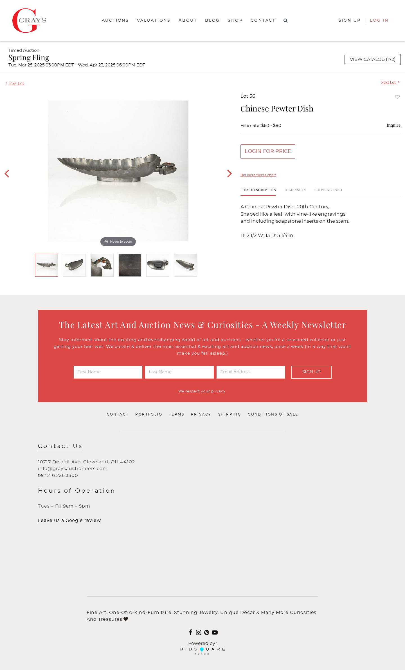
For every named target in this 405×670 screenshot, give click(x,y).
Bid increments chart (258, 175)
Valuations (154, 21)
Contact (263, 21)
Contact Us (60, 446)
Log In (379, 21)
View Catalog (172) (372, 59)
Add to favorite (397, 97)
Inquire (394, 125)
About (188, 21)
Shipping (229, 414)
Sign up (350, 21)
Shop (235, 21)
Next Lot (390, 82)
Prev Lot (15, 83)
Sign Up (311, 372)
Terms (176, 414)
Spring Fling (28, 57)
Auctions (115, 21)
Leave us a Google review (69, 520)
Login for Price (268, 151)
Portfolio (148, 414)
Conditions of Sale (273, 414)
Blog (212, 21)
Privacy (201, 414)
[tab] (258, 192)
